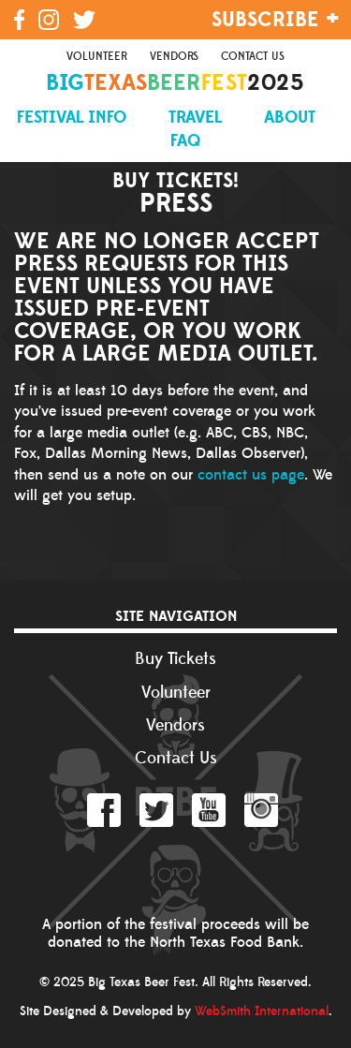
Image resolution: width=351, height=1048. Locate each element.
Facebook (104, 810)
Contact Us (253, 57)
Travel (195, 117)
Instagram (261, 810)
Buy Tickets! (175, 179)
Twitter (156, 810)
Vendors (174, 57)
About (289, 117)
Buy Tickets (175, 659)
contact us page (250, 474)
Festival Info (71, 117)
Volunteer (96, 57)
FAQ (185, 141)
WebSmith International (262, 1011)
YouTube (209, 810)
